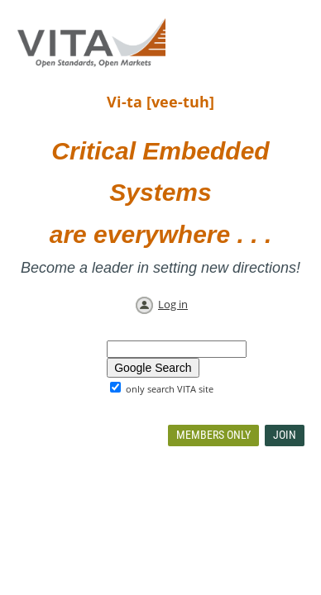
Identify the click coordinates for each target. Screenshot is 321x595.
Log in (173, 304)
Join (284, 434)
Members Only (213, 434)
